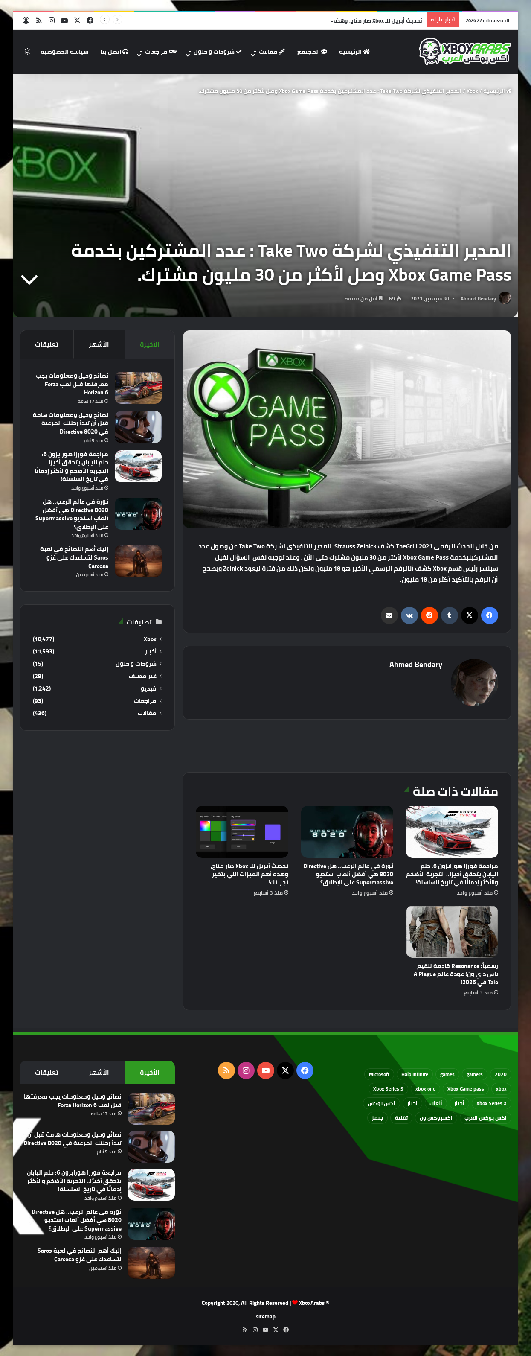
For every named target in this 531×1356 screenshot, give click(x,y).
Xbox (472, 91)
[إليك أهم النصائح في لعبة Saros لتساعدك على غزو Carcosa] (138, 561)
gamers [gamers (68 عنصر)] (475, 1074)
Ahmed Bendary (478, 298)
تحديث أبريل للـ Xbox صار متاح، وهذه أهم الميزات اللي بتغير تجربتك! (249, 874)
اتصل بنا (114, 51)
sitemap (266, 1316)
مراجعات (161, 51)
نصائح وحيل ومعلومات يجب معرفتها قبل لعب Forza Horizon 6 (72, 384)
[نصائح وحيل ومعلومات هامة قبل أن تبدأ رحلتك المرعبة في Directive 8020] (138, 427)
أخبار (151, 651)
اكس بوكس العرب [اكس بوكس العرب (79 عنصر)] (485, 1118)
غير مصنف (143, 676)
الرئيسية (354, 51)
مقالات (272, 51)
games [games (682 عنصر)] (447, 1074)
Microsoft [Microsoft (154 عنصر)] (379, 1074)
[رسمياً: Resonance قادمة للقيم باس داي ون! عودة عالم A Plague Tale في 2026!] (452, 932)
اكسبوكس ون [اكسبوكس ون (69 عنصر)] (436, 1118)
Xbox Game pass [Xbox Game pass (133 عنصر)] (465, 1089)
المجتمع (312, 51)
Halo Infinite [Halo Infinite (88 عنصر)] (414, 1074)
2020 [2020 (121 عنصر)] (501, 1074)
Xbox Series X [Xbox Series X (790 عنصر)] (491, 1103)
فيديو (149, 689)
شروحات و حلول (218, 51)
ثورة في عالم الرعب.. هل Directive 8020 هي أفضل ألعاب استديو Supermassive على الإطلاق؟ (348, 874)
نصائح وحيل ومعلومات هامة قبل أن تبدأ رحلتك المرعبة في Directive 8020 (70, 423)
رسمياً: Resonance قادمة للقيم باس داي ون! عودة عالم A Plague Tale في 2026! (456, 974)
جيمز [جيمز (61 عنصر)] (377, 1118)
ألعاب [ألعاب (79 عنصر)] (435, 1103)
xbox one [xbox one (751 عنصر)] (425, 1089)
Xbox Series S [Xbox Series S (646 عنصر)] (388, 1089)
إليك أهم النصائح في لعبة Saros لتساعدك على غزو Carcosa (74, 557)
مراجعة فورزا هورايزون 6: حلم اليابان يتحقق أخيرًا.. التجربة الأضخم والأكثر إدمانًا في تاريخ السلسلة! (452, 874)
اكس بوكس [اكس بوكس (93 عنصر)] (381, 1103)
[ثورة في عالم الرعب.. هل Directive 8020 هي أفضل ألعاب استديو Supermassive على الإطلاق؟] (347, 832)
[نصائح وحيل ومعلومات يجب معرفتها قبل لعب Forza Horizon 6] (138, 388)
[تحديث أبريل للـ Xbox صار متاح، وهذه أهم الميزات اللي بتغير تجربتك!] (242, 832)
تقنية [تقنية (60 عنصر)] (401, 1118)
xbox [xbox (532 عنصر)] (501, 1089)
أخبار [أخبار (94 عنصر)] (459, 1103)
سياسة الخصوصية (64, 51)
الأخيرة (150, 344)
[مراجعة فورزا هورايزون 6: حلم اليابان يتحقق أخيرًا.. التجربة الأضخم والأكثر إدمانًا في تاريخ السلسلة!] (452, 832)
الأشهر (99, 344)
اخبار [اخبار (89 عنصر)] (412, 1103)
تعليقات (46, 344)
